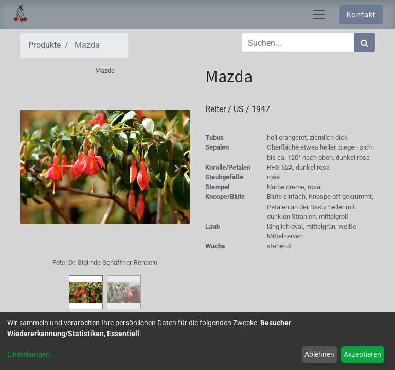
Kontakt (361, 14)
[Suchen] (364, 42)
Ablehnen (319, 354)
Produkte (44, 45)
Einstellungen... (31, 354)
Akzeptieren (362, 354)
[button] (33, 168)
